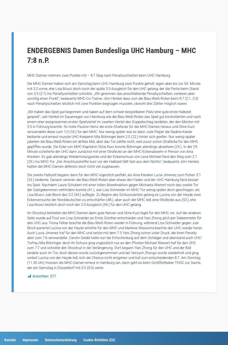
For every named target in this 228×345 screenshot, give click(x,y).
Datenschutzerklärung (61, 340)
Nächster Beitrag (200, 323)
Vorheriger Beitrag (28, 323)
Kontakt (10, 340)
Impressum (30, 340)
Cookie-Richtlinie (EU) (99, 340)
